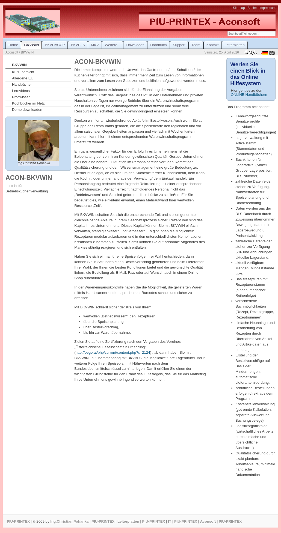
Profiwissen (21, 97)
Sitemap (239, 8)
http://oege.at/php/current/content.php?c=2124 (113, 352)
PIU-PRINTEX (18, 521)
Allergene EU (22, 78)
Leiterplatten (128, 521)
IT (169, 521)
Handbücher (22, 84)
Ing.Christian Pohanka (69, 521)
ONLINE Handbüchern (249, 95)
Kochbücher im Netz (28, 103)
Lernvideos (21, 91)
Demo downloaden (27, 110)
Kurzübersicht (23, 72)
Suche (252, 8)
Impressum (267, 8)
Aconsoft (208, 521)
